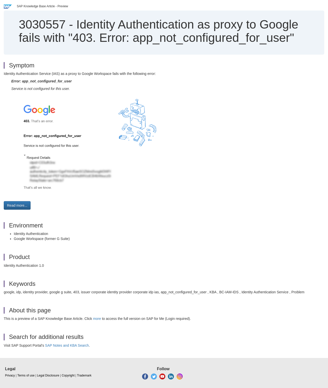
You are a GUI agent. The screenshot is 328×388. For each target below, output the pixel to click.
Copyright (68, 375)
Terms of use (26, 375)
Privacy (10, 375)
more (97, 319)
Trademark (84, 375)
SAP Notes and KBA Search (67, 345)
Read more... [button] (17, 205)
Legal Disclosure (48, 375)
